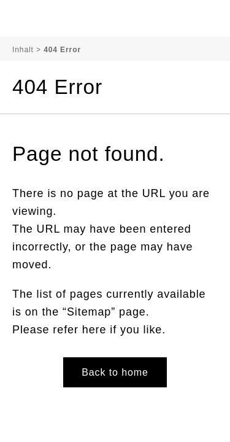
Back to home (115, 372)
